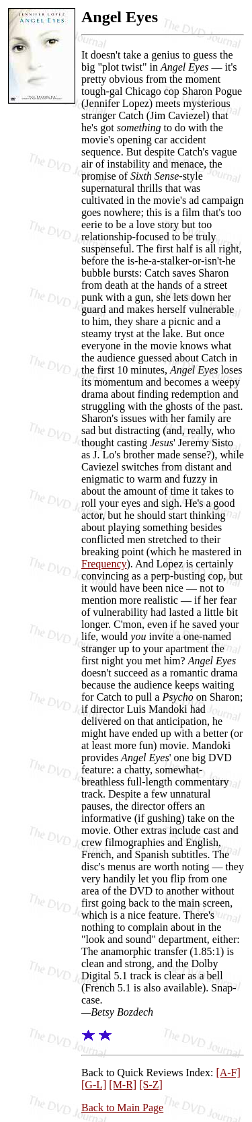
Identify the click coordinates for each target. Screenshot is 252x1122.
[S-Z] (151, 1084)
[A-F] (228, 1072)
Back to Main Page (122, 1107)
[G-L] (93, 1084)
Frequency (104, 563)
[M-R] (122, 1084)
